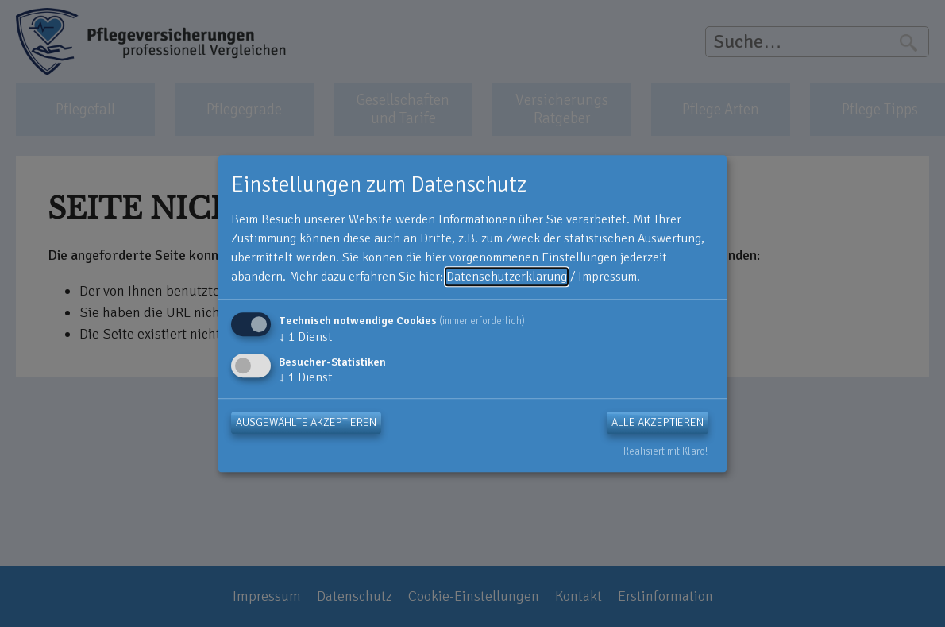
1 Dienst (306, 337)
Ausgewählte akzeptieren (306, 422)
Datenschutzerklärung (506, 276)
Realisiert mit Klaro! (665, 451)
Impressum (607, 276)
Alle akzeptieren (657, 422)
